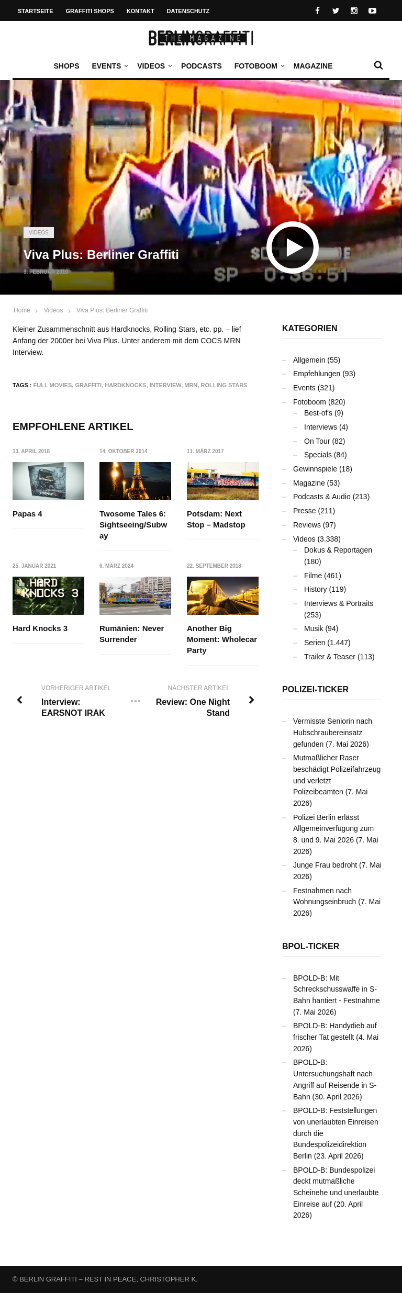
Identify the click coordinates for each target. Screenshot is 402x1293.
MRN (190, 385)
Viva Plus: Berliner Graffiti (112, 310)
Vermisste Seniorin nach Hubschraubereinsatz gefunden (332, 732)
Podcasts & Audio (322, 496)
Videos (153, 66)
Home (22, 310)
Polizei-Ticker (315, 689)
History (315, 589)
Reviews (307, 525)
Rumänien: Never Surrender (131, 634)
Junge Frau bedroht (325, 865)
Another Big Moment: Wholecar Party (222, 639)
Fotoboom (258, 66)
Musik (313, 628)
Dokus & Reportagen (338, 550)
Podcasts (201, 66)
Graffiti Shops (90, 11)
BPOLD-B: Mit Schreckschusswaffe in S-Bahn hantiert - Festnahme (336, 989)
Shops (66, 66)
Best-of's (318, 413)
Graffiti (88, 385)
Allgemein (309, 360)
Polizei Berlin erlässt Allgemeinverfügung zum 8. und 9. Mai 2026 (333, 828)
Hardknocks (125, 385)
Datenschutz (188, 11)
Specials (318, 455)
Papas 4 (27, 513)
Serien (314, 642)
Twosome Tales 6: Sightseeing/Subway (133, 524)
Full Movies (53, 385)
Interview (165, 385)
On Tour (317, 441)
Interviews (320, 427)
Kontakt (140, 11)
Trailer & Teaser (329, 657)
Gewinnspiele (315, 469)
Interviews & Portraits (338, 603)
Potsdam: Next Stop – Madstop (216, 519)
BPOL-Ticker (310, 946)
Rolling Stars (223, 385)
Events (109, 66)
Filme (313, 575)
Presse (304, 511)
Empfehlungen (316, 373)
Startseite (35, 11)
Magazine (313, 66)
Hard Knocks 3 (40, 628)
